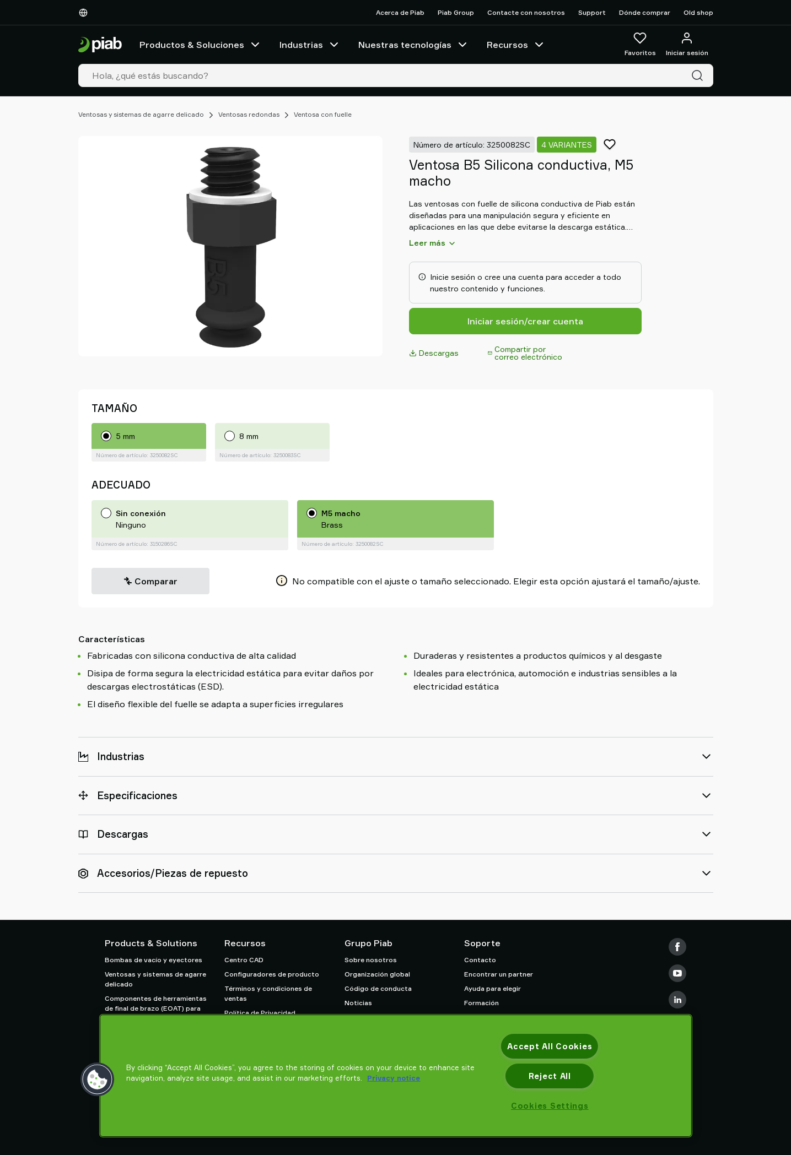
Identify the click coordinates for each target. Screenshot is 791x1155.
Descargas (434, 352)
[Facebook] (677, 947)
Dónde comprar (644, 12)
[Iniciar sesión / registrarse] (687, 44)
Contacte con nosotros (526, 12)
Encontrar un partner (498, 974)
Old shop (698, 12)
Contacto (480, 960)
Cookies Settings (550, 1105)
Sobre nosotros (371, 960)
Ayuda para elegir (492, 988)
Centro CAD (243, 960)
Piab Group (456, 12)
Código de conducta (378, 988)
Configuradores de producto (271, 974)
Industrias (310, 44)
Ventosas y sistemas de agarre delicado (141, 114)
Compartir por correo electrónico (525, 352)
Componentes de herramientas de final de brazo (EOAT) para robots (156, 1008)
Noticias (358, 1003)
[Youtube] (677, 973)
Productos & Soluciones (200, 44)
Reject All (550, 1076)
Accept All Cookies (549, 1046)
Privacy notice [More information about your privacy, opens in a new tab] (393, 1077)
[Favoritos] (640, 44)
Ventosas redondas (248, 114)
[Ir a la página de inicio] (100, 45)
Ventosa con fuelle (323, 114)
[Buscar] (699, 75)
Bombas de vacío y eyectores (153, 960)
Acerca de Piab (400, 12)
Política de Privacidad (259, 1012)
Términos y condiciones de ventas (268, 993)
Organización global (377, 974)
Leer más (432, 243)
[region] (395, 1075)
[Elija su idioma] (85, 13)
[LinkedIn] (677, 999)
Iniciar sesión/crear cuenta (525, 321)
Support (592, 12)
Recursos (516, 44)
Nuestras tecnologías (413, 44)
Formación (481, 1003)
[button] (97, 1079)
